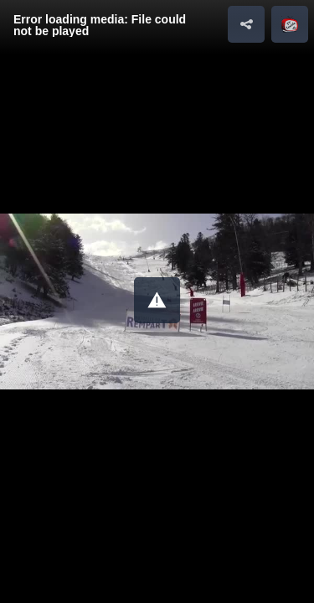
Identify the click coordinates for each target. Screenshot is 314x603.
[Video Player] (157, 301)
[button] (157, 300)
